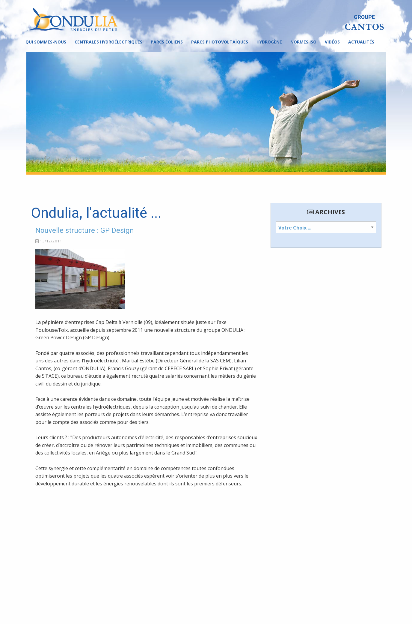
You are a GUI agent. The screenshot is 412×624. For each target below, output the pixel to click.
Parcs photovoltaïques (219, 42)
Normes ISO (303, 42)
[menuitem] (46, 42)
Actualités (361, 42)
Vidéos (332, 42)
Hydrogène (269, 42)
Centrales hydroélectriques (108, 42)
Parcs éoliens (167, 42)
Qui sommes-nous (45, 42)
